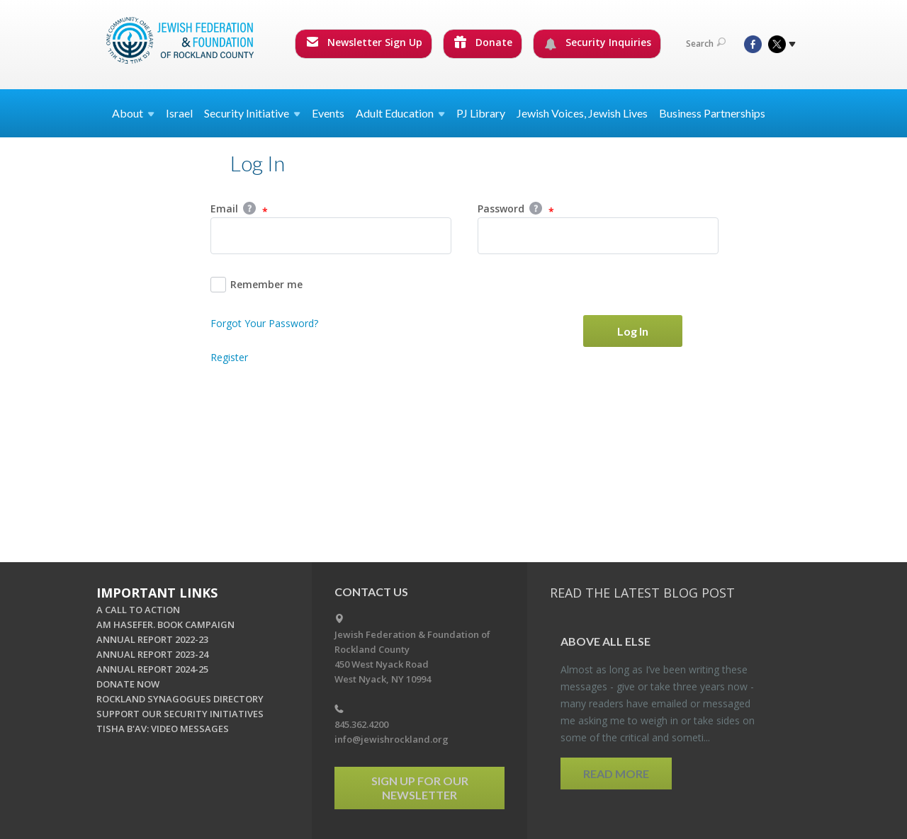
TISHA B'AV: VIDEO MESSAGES (162, 728)
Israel (179, 113)
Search (706, 44)
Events (328, 113)
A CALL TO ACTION (138, 609)
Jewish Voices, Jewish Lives (582, 113)
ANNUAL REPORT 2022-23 (152, 639)
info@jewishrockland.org (391, 739)
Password (516, 209)
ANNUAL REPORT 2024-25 (152, 669)
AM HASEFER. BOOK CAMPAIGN (165, 624)
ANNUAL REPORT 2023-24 (152, 654)
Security (252, 113)
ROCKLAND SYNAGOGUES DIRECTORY (180, 698)
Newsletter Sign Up (364, 42)
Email (239, 209)
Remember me (256, 284)
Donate (483, 42)
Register (229, 357)
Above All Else (605, 641)
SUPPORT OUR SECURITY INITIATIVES (180, 713)
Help (249, 208)
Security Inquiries (597, 42)
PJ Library (480, 113)
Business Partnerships (712, 113)
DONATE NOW (127, 684)
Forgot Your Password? (264, 323)
